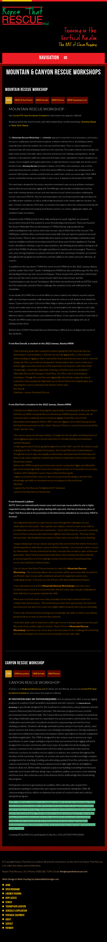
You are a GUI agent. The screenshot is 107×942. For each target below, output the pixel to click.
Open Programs (12, 889)
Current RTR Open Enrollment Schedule (30, 115)
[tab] (9, 100)
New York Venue (19, 125)
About (8, 919)
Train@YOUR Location (15, 906)
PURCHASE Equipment (15, 915)
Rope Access (11, 898)
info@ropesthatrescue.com (33, 689)
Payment (9, 928)
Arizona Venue (88, 121)
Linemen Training (13, 893)
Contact (9, 924)
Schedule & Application (16, 911)
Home (7, 885)
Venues (8, 902)
